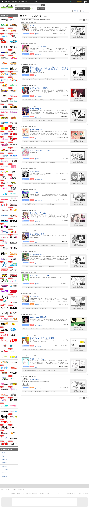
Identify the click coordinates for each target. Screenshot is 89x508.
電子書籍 (41, 8)
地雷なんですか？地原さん (39, 88)
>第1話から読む (78, 36)
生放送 (12, 1)
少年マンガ (4, 456)
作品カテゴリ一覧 (6, 449)
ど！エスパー (34, 192)
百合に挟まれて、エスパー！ (40, 213)
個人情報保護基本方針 (32, 493)
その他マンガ (5, 473)
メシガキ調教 (34, 171)
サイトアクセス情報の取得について (68, 493)
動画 (6, 1)
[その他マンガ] (38, 96)
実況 (26, 1)
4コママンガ (5, 469)
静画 (9, 1)
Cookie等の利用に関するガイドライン (49, 493)
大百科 (22, 1)
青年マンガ (4, 459)
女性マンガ (4, 466)
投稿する (76, 11)
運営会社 (13, 493)
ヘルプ (24, 493)
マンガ (33, 8)
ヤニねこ (33, 25)
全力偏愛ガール (35, 296)
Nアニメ (30, 1)
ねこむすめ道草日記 (37, 255)
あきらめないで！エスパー (39, 275)
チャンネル (17, 1)
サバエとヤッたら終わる (38, 46)
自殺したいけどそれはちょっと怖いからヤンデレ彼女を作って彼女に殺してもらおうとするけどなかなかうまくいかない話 (49, 69)
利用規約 (19, 493)
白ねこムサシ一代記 (37, 359)
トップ (18, 8)
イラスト (26, 8)
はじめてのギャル (36, 130)
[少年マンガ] (38, 138)
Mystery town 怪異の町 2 (38, 317)
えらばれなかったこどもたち (40, 150)
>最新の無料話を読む (78, 37)
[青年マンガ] (38, 33)
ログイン (70, 1)
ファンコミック (5, 476)
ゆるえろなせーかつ (37, 234)
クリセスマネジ (35, 109)
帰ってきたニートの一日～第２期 (42, 338)
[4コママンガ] (38, 75)
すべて (3, 452)
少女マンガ (4, 462)
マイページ (84, 11)
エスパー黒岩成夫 (36, 380)
